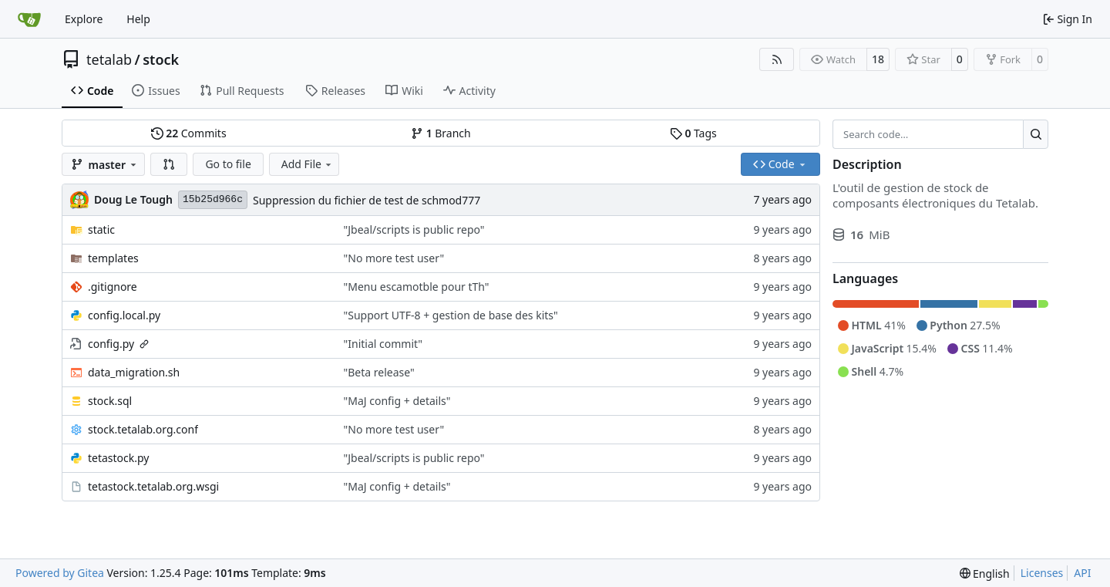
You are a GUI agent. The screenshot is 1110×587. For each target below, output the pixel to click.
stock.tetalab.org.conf (143, 429)
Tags (693, 133)
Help (138, 19)
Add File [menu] (307, 164)
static (101, 229)
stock (161, 59)
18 (878, 59)
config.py (111, 343)
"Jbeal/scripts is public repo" (414, 229)
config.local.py (124, 315)
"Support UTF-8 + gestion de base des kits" (451, 315)
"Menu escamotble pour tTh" (416, 286)
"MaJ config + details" (397, 400)
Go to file (228, 164)
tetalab (109, 59)
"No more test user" (394, 258)
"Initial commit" (383, 343)
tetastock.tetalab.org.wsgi (153, 486)
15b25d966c (213, 199)
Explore (84, 19)
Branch (441, 133)
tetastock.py (119, 457)
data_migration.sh (134, 372)
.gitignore (112, 286)
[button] (168, 164)
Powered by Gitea (59, 572)
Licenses (1042, 572)
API (1082, 572)
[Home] (29, 19)
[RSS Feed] (777, 59)
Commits (189, 133)
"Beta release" (379, 372)
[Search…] (1035, 134)
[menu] (985, 573)
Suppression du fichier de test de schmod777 (366, 200)
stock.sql (110, 400)
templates (113, 258)
